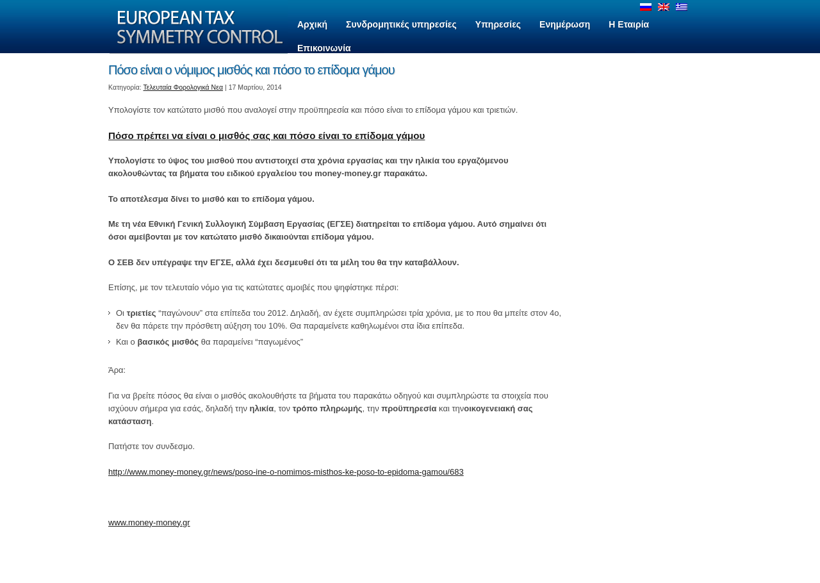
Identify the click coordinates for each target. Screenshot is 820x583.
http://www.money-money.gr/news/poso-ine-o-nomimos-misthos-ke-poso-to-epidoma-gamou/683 (286, 472)
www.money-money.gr (149, 522)
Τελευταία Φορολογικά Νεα (184, 87)
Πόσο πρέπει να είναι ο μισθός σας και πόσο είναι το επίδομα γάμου (266, 135)
